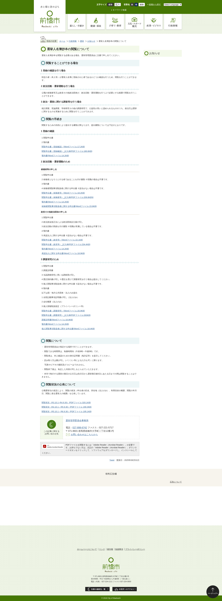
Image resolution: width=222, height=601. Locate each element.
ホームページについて (87, 549)
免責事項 (119, 549)
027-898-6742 (79, 427)
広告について (176, 482)
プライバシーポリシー (135, 549)
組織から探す (155, 4)
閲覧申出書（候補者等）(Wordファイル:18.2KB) (63, 193)
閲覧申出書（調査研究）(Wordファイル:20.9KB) (63, 311)
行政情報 (73, 41)
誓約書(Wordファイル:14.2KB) (55, 155)
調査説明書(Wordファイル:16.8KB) (57, 320)
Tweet (111, 460)
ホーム (62, 41)
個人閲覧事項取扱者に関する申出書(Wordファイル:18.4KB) (68, 329)
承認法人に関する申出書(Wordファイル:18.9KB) (63, 253)
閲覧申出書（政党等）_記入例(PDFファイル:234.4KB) (66, 244)
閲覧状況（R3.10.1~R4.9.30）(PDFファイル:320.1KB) (66, 402)
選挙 (82, 41)
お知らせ (91, 41)
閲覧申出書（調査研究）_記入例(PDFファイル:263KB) (66, 315)
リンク (102, 549)
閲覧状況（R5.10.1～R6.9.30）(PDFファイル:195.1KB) (66, 411)
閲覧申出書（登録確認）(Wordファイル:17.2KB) (63, 147)
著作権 (110, 549)
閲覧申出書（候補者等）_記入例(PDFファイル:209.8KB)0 (67, 197)
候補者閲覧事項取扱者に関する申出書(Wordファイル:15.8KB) (69, 206)
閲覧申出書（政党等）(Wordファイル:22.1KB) (62, 240)
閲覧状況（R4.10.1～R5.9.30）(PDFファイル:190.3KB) (66, 407)
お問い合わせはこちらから (84, 434)
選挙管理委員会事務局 (77, 420)
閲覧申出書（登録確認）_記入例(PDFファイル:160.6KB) (67, 151)
